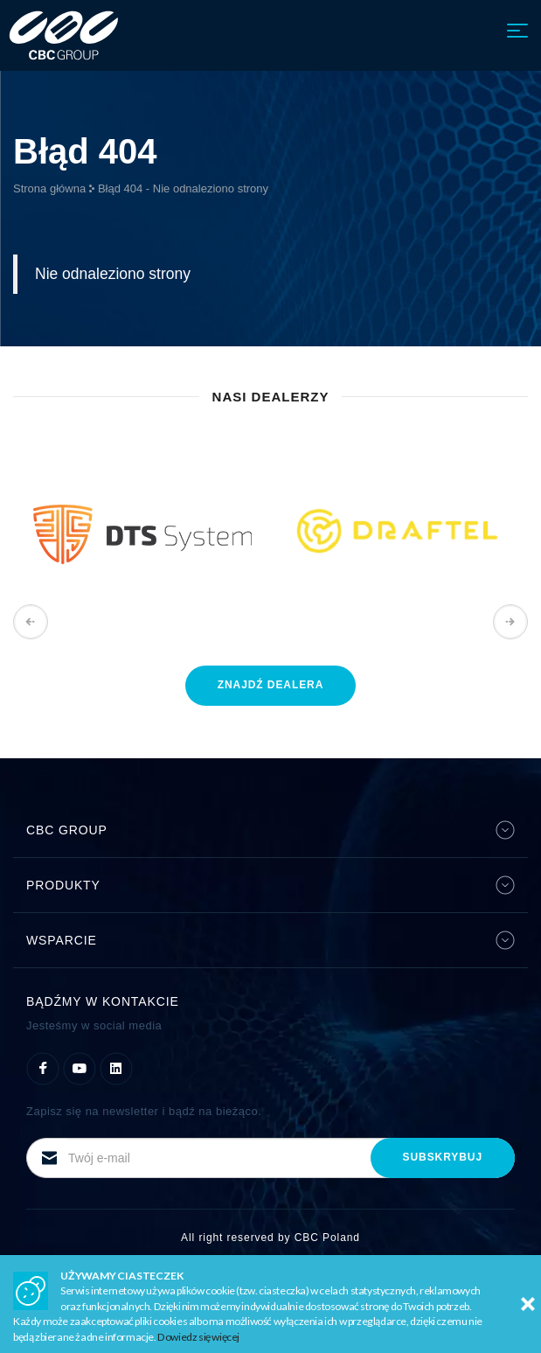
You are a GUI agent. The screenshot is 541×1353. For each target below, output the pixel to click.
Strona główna (49, 188)
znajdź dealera (271, 685)
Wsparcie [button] (270, 940)
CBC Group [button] (270, 830)
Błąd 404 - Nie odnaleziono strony (183, 188)
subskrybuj (442, 1157)
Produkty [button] (270, 885)
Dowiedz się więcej (198, 1336)
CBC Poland (327, 1237)
